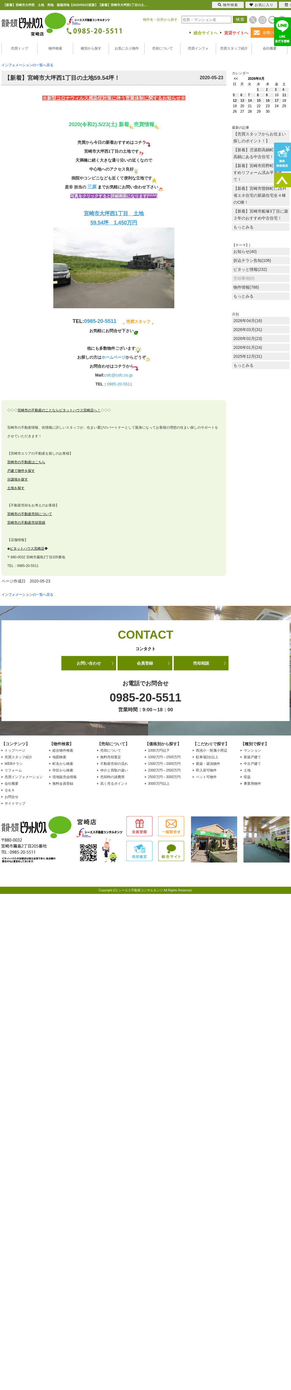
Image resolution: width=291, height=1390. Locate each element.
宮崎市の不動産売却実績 (26, 523)
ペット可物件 (206, 777)
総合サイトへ (206, 33)
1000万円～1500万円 (164, 757)
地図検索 (59, 757)
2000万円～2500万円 (164, 770)
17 (277, 101)
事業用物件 (252, 784)
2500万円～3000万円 (164, 777)
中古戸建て (252, 764)
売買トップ (19, 48)
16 (268, 101)
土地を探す (15, 488)
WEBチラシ (14, 764)
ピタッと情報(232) (250, 269)
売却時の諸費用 (112, 777)
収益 (247, 777)
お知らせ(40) (245, 251)
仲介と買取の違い (114, 770)
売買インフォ (198, 48)
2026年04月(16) (247, 320)
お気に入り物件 (127, 48)
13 (242, 101)
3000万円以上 (159, 784)
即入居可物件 (206, 770)
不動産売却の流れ (114, 764)
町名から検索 (62, 764)
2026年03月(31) (247, 329)
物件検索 (55, 48)
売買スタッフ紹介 (234, 48)
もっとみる (243, 227)
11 (284, 95)
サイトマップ (15, 803)
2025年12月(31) (247, 356)
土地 (247, 770)
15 (258, 101)
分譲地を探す (17, 479)
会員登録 (145, 663)
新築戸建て (252, 757)
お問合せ (11, 797)
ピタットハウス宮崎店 (27, 548)
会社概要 (270, 48)
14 (250, 101)
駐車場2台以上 (207, 757)
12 (235, 101)
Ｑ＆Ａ (10, 790)
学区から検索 (62, 770)
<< (236, 79)
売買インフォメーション (24, 777)
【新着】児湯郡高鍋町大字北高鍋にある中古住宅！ (259, 153)
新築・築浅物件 (208, 764)
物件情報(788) (246, 287)
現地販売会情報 (64, 777)
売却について (162, 48)
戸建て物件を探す (21, 471)
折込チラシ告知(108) (252, 260)
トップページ (15, 750)
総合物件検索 (62, 750)
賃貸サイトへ (236, 33)
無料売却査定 (110, 757)
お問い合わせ (89, 663)
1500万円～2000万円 (164, 764)
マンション (252, 750)
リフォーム (13, 770)
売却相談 (201, 663)
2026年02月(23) (247, 338)
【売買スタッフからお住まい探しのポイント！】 (259, 137)
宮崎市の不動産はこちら (26, 462)
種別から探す (91, 48)
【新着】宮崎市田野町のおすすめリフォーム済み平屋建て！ (259, 172)
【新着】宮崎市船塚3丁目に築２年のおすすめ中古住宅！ (260, 214)
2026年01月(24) (247, 347)
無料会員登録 (62, 784)
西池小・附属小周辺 (211, 750)
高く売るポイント (114, 784)
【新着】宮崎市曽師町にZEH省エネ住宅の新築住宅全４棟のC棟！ (259, 195)
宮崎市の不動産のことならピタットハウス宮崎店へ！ (59, 410)
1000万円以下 (159, 750)
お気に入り (261, 5)
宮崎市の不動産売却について (29, 514)
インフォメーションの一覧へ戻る (27, 65)
